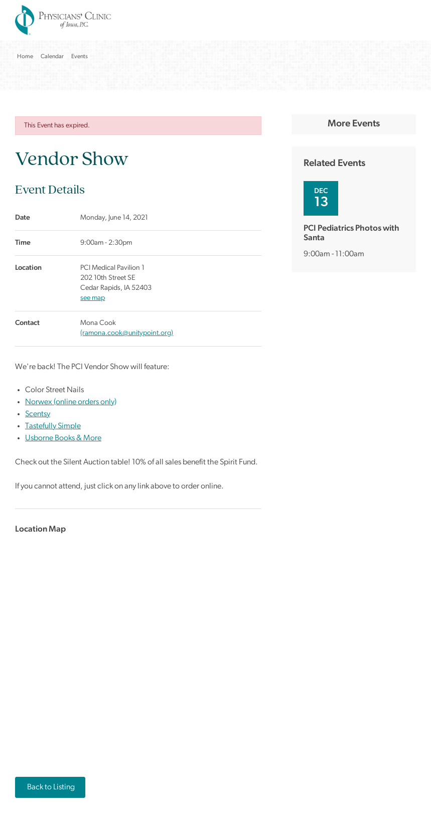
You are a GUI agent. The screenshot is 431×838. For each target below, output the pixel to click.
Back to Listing (50, 787)
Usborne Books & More (63, 438)
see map (92, 298)
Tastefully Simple (53, 426)
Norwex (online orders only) (70, 402)
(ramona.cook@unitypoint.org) (126, 333)
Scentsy (37, 414)
